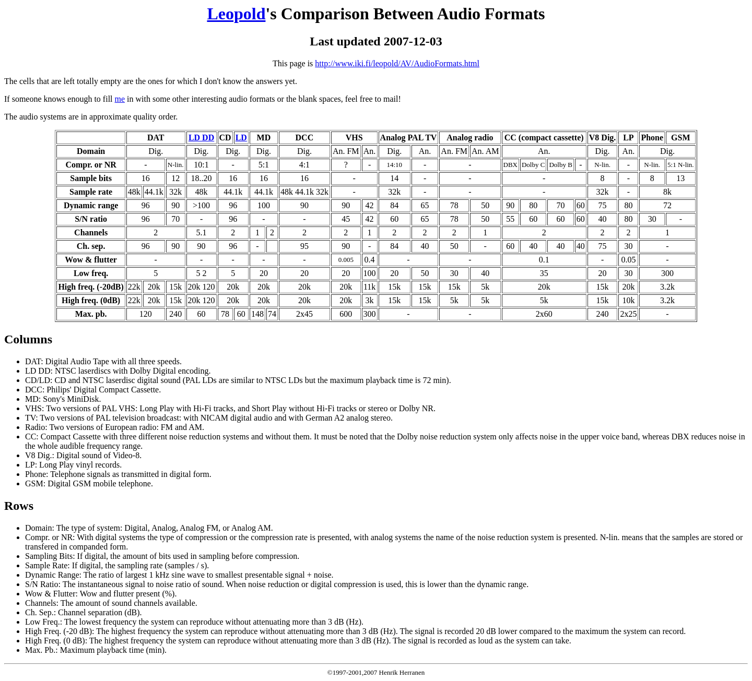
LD (241, 137)
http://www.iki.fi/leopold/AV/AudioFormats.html (397, 63)
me (120, 98)
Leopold (236, 13)
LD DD (201, 137)
